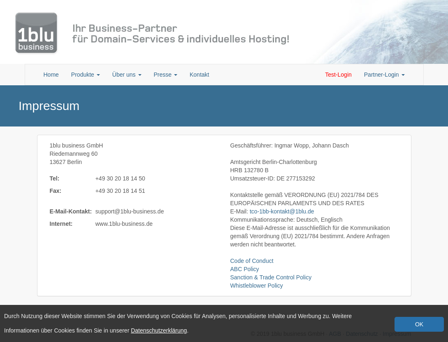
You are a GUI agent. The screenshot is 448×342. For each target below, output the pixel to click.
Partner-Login (384, 74)
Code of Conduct (252, 261)
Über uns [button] (127, 74)
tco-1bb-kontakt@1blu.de (282, 211)
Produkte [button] (85, 74)
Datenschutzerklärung (159, 330)
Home (51, 74)
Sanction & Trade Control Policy (271, 277)
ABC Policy (244, 269)
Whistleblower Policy (256, 285)
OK (419, 324)
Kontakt (199, 74)
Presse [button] (165, 74)
